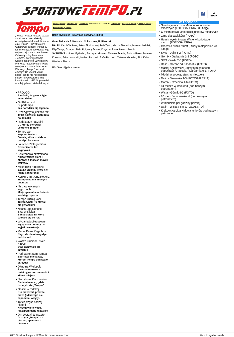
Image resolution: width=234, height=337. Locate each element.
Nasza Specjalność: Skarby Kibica (31, 213)
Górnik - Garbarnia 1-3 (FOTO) (180, 56)
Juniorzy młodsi (144, 24)
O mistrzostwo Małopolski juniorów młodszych (189, 31)
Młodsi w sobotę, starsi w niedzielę (182, 74)
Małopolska (115, 24)
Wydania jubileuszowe (31, 224)
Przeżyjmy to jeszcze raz (33, 114)
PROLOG (32, 95)
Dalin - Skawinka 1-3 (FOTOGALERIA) (185, 78)
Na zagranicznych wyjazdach (33, 191)
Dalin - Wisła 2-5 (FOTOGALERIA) (182, 106)
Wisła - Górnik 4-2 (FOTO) (177, 92)
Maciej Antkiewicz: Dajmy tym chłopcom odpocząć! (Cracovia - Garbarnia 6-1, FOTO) (189, 69)
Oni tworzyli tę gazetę (31, 319)
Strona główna (59, 24)
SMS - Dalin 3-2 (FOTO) (176, 52)
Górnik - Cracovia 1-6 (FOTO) (179, 82)
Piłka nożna (83, 24)
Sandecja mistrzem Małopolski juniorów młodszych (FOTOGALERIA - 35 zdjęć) (185, 27)
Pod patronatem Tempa (33, 258)
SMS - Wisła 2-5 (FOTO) (176, 60)
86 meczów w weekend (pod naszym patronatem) (184, 98)
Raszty (220, 335)
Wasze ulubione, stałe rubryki (31, 245)
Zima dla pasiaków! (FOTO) (178, 35)
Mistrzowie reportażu (33, 169)
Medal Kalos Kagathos (33, 234)
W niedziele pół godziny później (180, 103)
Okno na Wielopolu (33, 271)
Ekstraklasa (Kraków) (62, 28)
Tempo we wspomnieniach (32, 136)
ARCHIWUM (72, 24)
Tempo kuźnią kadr (32, 201)
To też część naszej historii (33, 306)
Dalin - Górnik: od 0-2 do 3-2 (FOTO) (184, 64)
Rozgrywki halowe (129, 24)
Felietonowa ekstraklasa (33, 158)
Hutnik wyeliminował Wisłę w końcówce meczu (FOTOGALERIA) (185, 41)
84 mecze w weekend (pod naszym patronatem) (183, 87)
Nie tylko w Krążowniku (32, 282)
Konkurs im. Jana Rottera (33, 179)
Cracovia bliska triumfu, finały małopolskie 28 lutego (189, 47)
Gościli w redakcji (31, 294)
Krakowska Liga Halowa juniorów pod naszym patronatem (189, 112)
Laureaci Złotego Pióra (32, 147)
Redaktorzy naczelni (30, 124)
